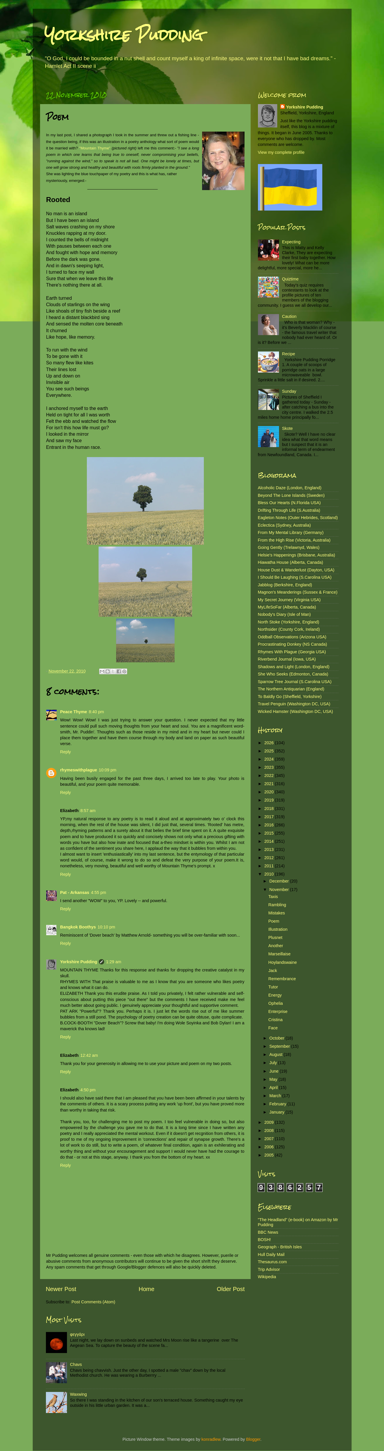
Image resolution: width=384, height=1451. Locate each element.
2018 (269, 808)
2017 (269, 816)
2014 (269, 841)
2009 (269, 1122)
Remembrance (282, 978)
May (273, 1079)
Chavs (76, 1364)
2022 (269, 775)
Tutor (273, 987)
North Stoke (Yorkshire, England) (288, 622)
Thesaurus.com (272, 1261)
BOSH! (264, 1239)
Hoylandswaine (282, 962)
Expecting (291, 241)
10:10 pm (106, 927)
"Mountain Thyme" (95, 148)
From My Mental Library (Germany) (291, 532)
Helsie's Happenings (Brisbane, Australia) (296, 555)
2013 (269, 849)
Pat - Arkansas (74, 892)
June (274, 1071)
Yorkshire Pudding (123, 34)
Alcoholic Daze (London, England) (290, 487)
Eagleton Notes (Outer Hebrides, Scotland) (298, 517)
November (279, 889)
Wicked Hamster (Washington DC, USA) (295, 711)
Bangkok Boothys (78, 927)
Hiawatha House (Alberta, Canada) (290, 562)
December (279, 881)
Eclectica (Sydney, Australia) (284, 525)
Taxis (273, 896)
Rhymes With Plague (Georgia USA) (292, 651)
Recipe (288, 353)
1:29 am (113, 961)
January (277, 1112)
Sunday (289, 391)
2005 (269, 1155)
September (280, 1046)
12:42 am (89, 1055)
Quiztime (290, 279)
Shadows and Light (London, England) (294, 666)
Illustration (277, 929)
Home (146, 1289)
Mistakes (276, 913)
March (275, 1095)
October (277, 1038)
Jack (272, 970)
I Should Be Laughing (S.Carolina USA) (295, 577)
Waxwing (78, 1394)
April (274, 1087)
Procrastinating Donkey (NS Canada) (292, 644)
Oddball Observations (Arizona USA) (292, 637)
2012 (269, 857)
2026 (269, 742)
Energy (275, 995)
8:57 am (88, 810)
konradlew (211, 1439)
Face (273, 1028)
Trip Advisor (269, 1269)
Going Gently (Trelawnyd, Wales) (289, 547)
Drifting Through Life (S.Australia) (289, 510)
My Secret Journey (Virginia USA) (289, 599)
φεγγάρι (77, 1334)
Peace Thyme (73, 711)
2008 (269, 1130)
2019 (269, 800)
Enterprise (277, 1011)
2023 (269, 767)
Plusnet (275, 937)
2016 (269, 825)
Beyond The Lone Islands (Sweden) (291, 495)
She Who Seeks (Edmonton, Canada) (293, 674)
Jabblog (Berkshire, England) (285, 585)
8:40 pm (96, 711)
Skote (287, 428)
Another (275, 945)
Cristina (275, 1019)
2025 (269, 751)
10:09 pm (107, 770)
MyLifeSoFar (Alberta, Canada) (287, 607)
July (273, 1062)
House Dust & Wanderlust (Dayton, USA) (296, 570)
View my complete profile (281, 152)
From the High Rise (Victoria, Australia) (294, 540)
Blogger (253, 1439)
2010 (269, 874)
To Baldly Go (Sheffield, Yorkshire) (290, 696)
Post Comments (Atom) (94, 1302)
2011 (269, 866)
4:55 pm (98, 892)
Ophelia (275, 1003)
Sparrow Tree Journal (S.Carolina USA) (295, 681)
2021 (269, 783)
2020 (269, 792)
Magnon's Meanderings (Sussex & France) (297, 592)
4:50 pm (88, 1090)
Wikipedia (267, 1276)
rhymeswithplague (78, 770)
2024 (269, 759)
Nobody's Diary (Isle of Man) (284, 614)
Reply (65, 751)
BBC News (268, 1232)
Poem (273, 921)
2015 (269, 833)
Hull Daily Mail (271, 1254)
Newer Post (61, 1289)
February (278, 1104)
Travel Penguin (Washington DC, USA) (294, 704)
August (276, 1054)
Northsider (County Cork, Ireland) (289, 629)
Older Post (230, 1289)
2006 (269, 1147)
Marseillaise (279, 954)
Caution (289, 316)
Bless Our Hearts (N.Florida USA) (289, 502)
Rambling (277, 904)
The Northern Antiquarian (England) (291, 689)
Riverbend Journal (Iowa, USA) (287, 659)
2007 (269, 1138)
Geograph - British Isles (280, 1247)
